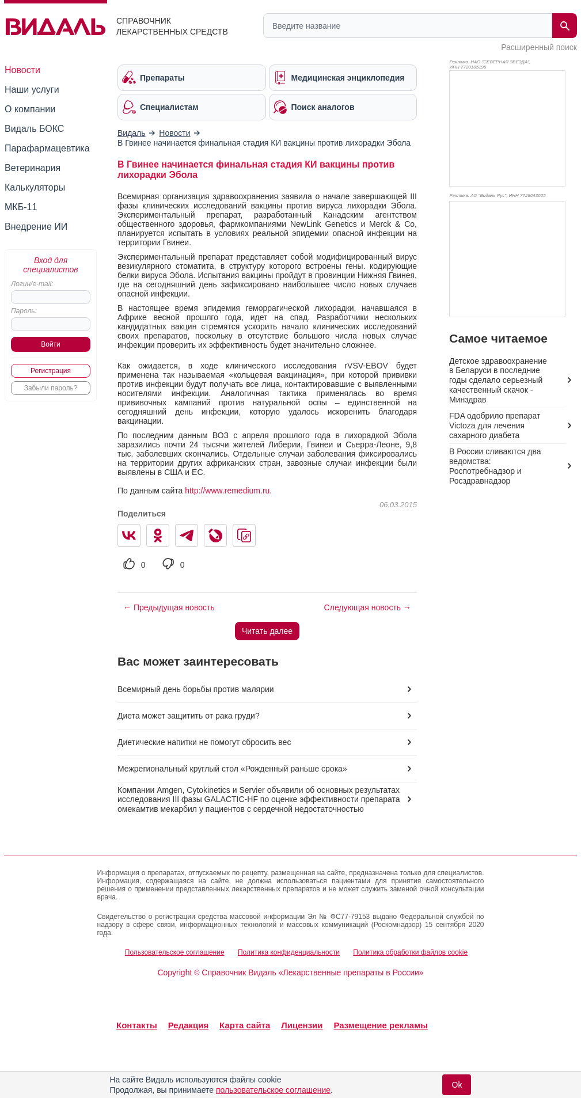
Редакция (188, 1025)
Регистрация (51, 371)
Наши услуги (32, 89)
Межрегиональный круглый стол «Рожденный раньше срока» (232, 768)
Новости (22, 70)
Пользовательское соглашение (175, 952)
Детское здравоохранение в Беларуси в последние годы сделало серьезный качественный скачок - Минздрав (498, 380)
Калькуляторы (35, 187)
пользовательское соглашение (273, 1090)
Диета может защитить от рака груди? (188, 715)
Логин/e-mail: (32, 284)
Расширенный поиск (539, 47)
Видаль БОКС (34, 129)
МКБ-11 (21, 207)
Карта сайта (244, 1025)
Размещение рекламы (380, 1025)
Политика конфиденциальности (289, 952)
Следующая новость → (367, 607)
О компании (30, 109)
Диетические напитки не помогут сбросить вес (204, 742)
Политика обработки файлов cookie (410, 952)
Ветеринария (32, 168)
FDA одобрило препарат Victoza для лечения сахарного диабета (494, 425)
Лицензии (301, 1025)
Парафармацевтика (47, 148)
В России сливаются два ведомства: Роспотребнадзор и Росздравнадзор (495, 466)
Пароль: (24, 311)
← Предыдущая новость (169, 607)
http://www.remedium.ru (227, 490)
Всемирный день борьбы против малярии (195, 689)
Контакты (136, 1025)
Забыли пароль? (51, 388)
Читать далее (267, 631)
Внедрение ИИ (36, 226)
